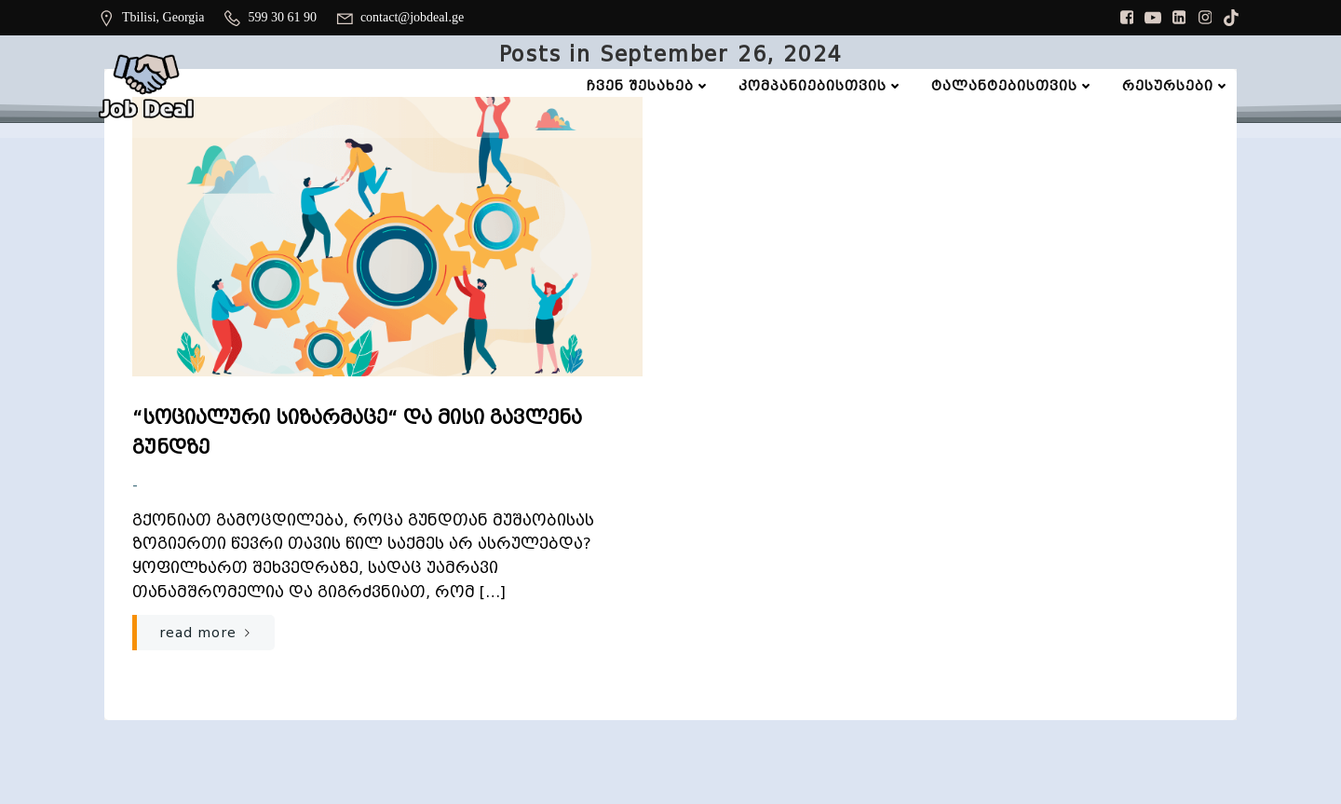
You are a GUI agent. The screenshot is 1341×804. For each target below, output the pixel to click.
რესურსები (1176, 85)
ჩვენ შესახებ (649, 85)
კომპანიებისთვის (820, 85)
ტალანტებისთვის (1012, 85)
